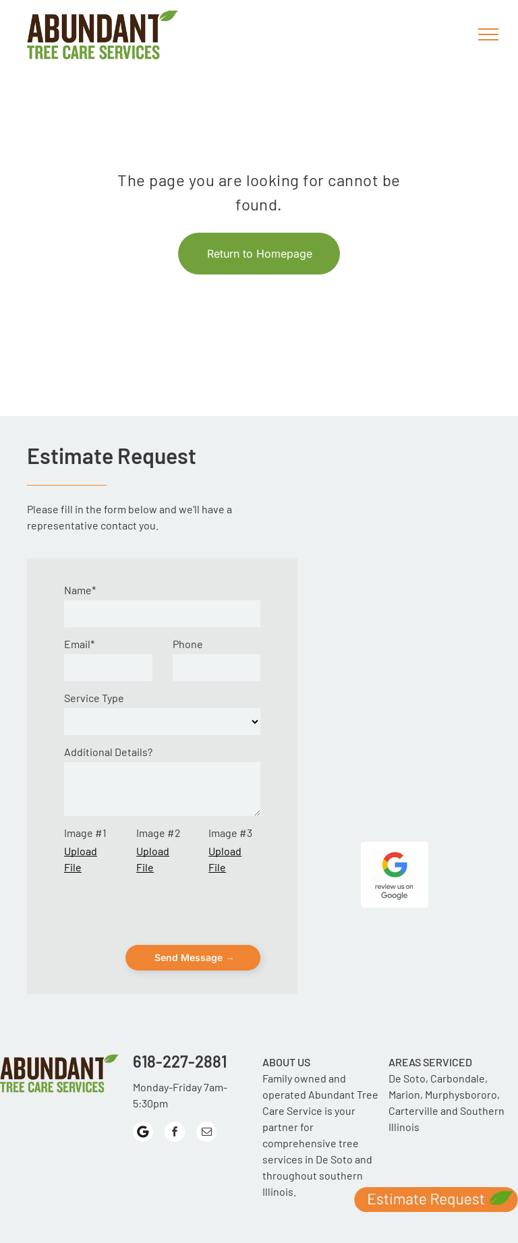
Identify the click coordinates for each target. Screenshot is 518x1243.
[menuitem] (82, 1192)
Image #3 (230, 832)
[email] (206, 1074)
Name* (80, 589)
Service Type (94, 697)
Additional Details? (108, 751)
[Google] (143, 1074)
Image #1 (85, 832)
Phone (188, 643)
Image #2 (158, 832)
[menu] (488, 34)
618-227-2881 (180, 1002)
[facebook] (175, 1074)
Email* (79, 643)
